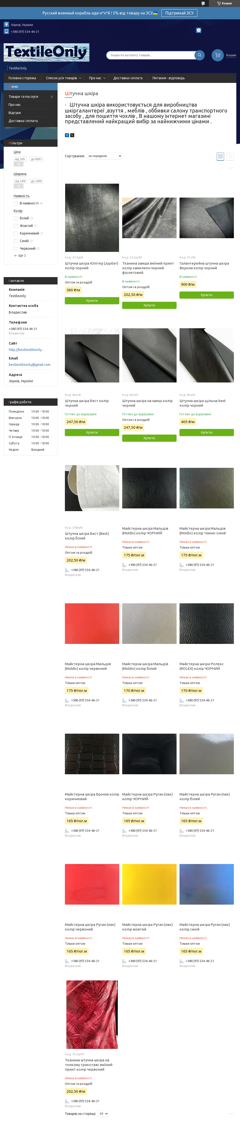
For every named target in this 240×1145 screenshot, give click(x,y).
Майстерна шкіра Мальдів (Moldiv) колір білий (145, 666)
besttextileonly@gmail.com (29, 365)
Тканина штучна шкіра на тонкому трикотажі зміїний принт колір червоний (88, 1064)
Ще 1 (22, 255)
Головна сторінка (22, 78)
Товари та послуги (23, 97)
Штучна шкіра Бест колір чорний (87, 403)
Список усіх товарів (61, 78)
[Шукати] (199, 55)
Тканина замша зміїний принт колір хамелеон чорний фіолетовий (148, 268)
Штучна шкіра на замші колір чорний (147, 403)
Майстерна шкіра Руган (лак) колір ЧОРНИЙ (147, 796)
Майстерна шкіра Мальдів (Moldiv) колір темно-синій (203, 530)
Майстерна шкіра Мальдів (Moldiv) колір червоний (88, 666)
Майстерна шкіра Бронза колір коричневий (92, 796)
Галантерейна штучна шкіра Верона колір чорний (204, 265)
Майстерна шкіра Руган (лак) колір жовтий (147, 926)
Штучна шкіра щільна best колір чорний (203, 403)
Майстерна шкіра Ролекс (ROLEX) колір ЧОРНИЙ (202, 666)
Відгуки (15, 113)
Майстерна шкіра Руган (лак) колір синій (205, 926)
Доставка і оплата (128, 78)
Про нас (95, 78)
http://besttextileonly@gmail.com (28, 350)
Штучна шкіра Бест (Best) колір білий (87, 535)
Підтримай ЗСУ (179, 13)
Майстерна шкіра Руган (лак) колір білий (205, 796)
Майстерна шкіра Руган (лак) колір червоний (90, 926)
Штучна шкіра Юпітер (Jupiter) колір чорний (91, 265)
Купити (92, 301)
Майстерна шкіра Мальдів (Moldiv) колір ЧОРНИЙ (145, 530)
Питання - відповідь (169, 78)
